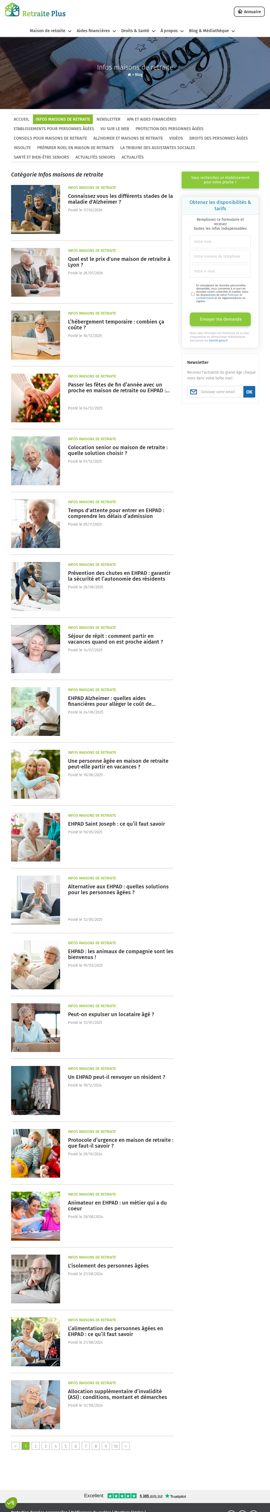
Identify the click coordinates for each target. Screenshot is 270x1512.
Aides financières (93, 30)
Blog (139, 74)
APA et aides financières (151, 119)
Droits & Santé (135, 30)
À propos (169, 30)
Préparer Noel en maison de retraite (75, 147)
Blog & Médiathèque (209, 30)
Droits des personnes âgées (218, 138)
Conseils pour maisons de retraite (50, 138)
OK (249, 392)
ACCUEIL (21, 119)
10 (116, 1446)
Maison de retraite (47, 30)
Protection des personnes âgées (170, 128)
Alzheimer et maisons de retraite (128, 138)
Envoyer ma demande (221, 319)
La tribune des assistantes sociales (157, 147)
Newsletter (108, 119)
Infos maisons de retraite (63, 119)
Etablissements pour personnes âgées (54, 128)
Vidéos (176, 138)
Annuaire (252, 11)
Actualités (133, 157)
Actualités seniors (95, 157)
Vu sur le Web (114, 128)
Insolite (22, 147)
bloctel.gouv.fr (218, 340)
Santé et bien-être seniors (41, 157)
